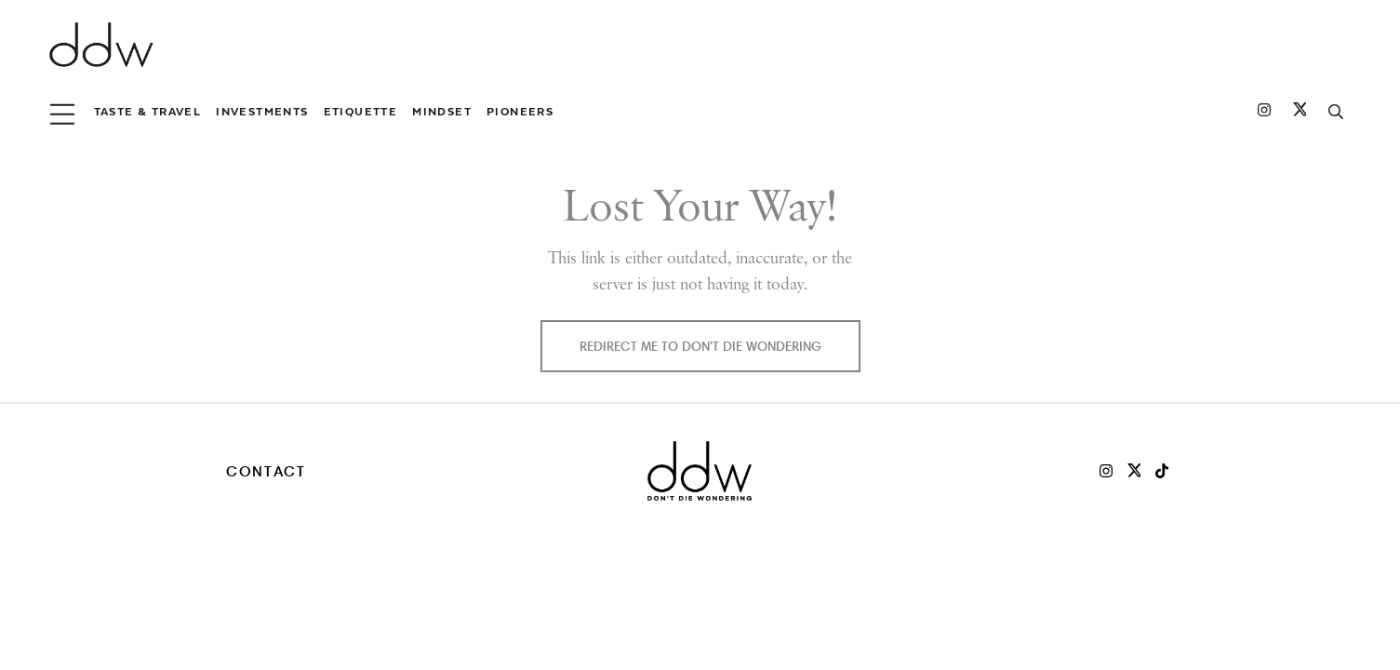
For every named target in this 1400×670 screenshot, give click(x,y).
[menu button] (62, 112)
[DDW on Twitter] (1299, 111)
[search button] (1335, 111)
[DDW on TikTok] (1161, 470)
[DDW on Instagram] (1264, 111)
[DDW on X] (1133, 470)
